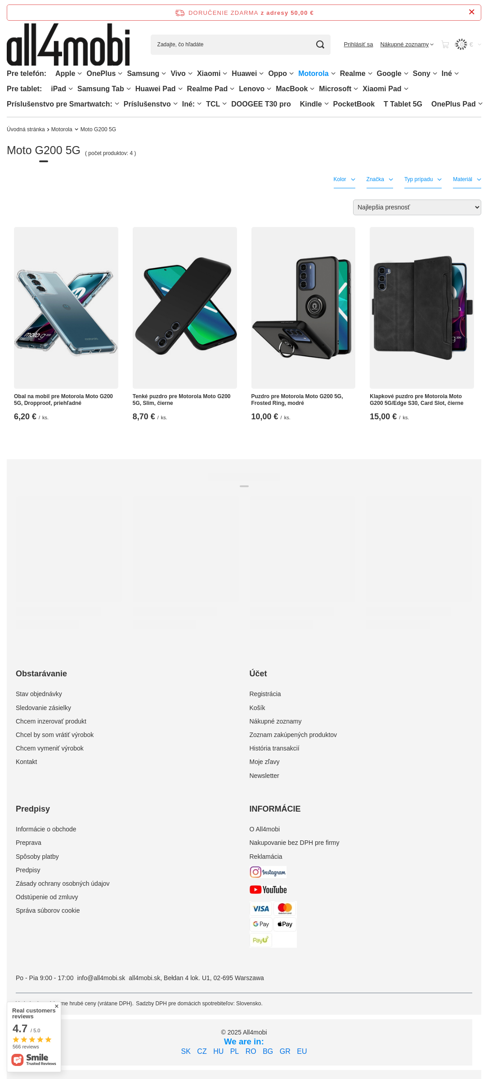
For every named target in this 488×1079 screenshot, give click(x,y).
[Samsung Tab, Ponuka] (128, 89)
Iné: (188, 104)
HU (218, 1051)
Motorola (313, 73)
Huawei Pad (155, 89)
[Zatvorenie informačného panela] (471, 12)
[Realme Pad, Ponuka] (232, 89)
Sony (421, 73)
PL (234, 1051)
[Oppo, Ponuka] (291, 73)
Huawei (244, 73)
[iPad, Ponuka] (70, 89)
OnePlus (101, 73)
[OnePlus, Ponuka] (120, 73)
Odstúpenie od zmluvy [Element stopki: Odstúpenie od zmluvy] (47, 897)
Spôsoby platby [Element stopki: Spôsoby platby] (37, 856)
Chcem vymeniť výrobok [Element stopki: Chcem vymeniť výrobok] (50, 748)
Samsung (143, 73)
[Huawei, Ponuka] (261, 73)
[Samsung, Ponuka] (163, 73)
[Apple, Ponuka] (79, 73)
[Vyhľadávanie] (320, 45)
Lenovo (251, 89)
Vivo (178, 73)
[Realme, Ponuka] (370, 73)
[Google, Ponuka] (406, 73)
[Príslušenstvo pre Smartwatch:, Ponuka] (117, 103)
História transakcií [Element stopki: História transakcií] (275, 748)
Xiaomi (208, 73)
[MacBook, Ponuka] (312, 89)
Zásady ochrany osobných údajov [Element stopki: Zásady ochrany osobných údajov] (63, 883)
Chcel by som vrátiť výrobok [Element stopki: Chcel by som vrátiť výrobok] (55, 734)
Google (389, 73)
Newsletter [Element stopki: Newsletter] (264, 775)
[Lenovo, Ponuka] (269, 89)
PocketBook (354, 104)
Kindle (311, 104)
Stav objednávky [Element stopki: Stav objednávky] (39, 693)
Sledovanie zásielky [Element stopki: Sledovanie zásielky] (43, 707)
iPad (58, 89)
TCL (213, 104)
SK (186, 1051)
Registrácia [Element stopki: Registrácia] (265, 693)
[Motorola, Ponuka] (333, 73)
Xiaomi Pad (382, 89)
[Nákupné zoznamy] (407, 44)
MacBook (292, 89)
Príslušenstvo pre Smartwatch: (59, 104)
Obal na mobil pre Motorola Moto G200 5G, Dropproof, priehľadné (63, 400)
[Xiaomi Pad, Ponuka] (406, 89)
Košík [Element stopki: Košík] (257, 707)
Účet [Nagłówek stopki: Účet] (258, 673)
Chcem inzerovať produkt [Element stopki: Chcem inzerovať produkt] (51, 721)
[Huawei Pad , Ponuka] (180, 89)
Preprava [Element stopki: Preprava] (28, 842)
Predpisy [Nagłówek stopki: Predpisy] (33, 808)
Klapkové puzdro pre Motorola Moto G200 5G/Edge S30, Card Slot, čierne (416, 400)
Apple (65, 73)
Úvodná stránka (26, 129)
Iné (447, 73)
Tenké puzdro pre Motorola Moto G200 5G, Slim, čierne (182, 400)
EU (302, 1051)
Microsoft (335, 89)
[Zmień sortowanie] (417, 207)
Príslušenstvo (147, 104)
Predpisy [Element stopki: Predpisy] (28, 870)
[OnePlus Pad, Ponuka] (480, 103)
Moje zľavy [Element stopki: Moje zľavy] (265, 761)
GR (285, 1051)
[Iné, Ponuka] (456, 73)
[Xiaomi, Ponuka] (225, 73)
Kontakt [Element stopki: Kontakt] (26, 761)
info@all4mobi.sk (101, 977)
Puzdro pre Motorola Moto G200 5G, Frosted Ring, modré (297, 400)
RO (251, 1051)
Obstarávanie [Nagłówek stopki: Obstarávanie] (41, 673)
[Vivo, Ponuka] (190, 73)
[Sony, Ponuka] (435, 73)
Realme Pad (207, 89)
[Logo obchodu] (68, 44)
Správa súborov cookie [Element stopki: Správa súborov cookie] (48, 910)
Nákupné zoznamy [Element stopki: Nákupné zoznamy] (276, 721)
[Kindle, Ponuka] (326, 103)
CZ (201, 1051)
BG (268, 1051)
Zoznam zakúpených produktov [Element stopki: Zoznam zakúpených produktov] (293, 734)
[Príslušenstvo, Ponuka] (175, 103)
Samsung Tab (100, 89)
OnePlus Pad (453, 104)
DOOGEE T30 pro (261, 104)
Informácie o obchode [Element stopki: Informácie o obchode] (46, 829)
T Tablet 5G (403, 104)
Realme (353, 73)
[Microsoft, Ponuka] (356, 89)
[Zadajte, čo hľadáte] (241, 45)
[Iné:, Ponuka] (199, 103)
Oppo (277, 73)
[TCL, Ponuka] (224, 103)
